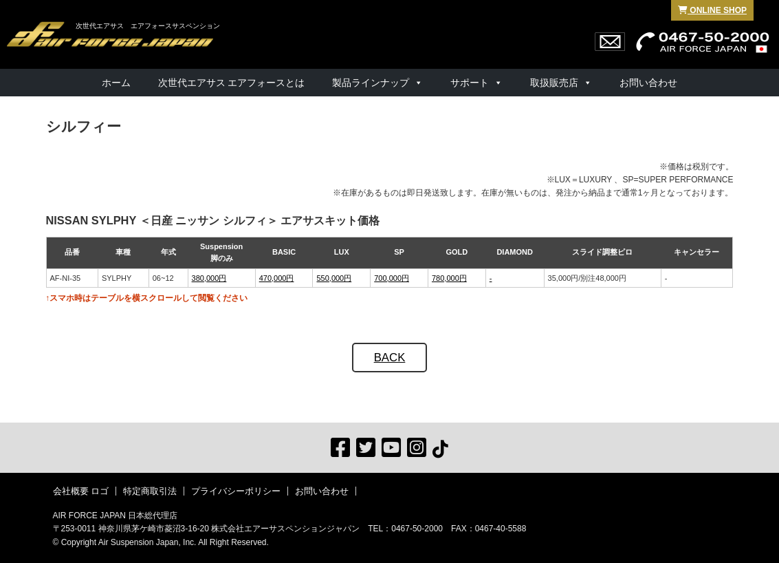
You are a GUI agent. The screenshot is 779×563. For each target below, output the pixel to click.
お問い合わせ (648, 82)
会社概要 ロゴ (81, 491)
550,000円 (333, 278)
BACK (390, 357)
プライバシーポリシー (236, 491)
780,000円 (449, 278)
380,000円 (209, 278)
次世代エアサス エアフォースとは (231, 82)
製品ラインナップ (370, 82)
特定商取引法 (150, 491)
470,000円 (276, 278)
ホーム (116, 82)
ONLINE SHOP (712, 10)
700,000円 (391, 278)
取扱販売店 (554, 82)
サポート (469, 82)
